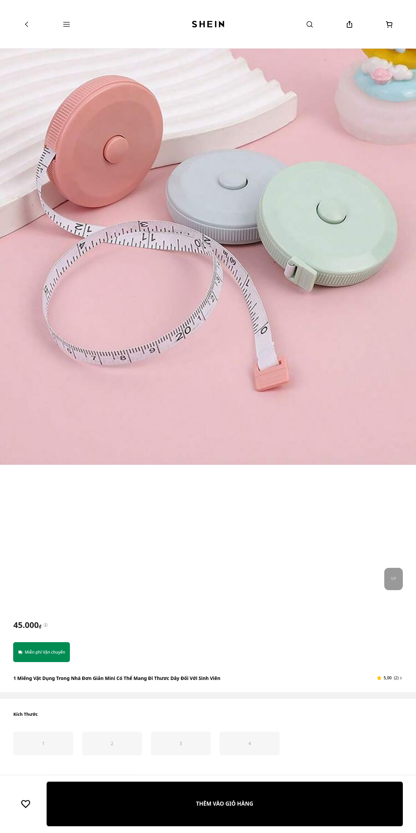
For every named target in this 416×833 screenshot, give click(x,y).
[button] (390, 678)
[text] (27, 625)
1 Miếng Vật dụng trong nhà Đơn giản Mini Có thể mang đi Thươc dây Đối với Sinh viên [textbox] (116, 678)
